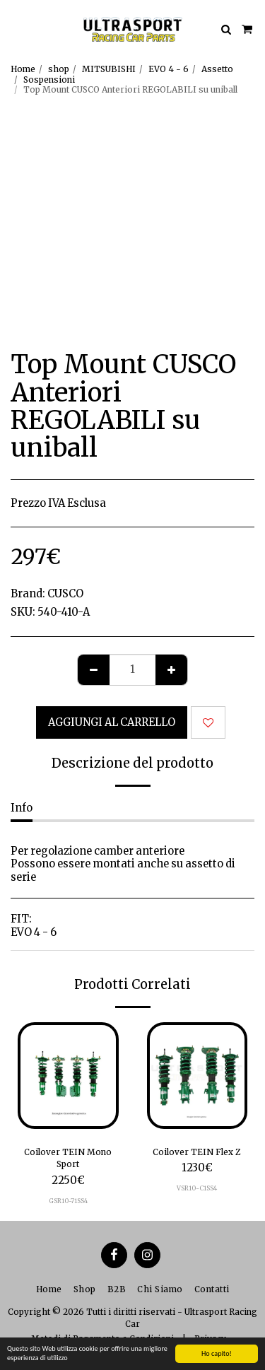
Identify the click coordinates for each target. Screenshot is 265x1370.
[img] (68, 1075)
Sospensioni (49, 79)
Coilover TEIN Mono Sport (68, 1158)
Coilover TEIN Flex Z (197, 1152)
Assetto (217, 69)
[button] (16, 28)
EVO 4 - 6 (168, 69)
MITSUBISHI (109, 69)
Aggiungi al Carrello (111, 722)
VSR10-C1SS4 (197, 1188)
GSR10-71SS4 (68, 1201)
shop (58, 69)
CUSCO (65, 593)
